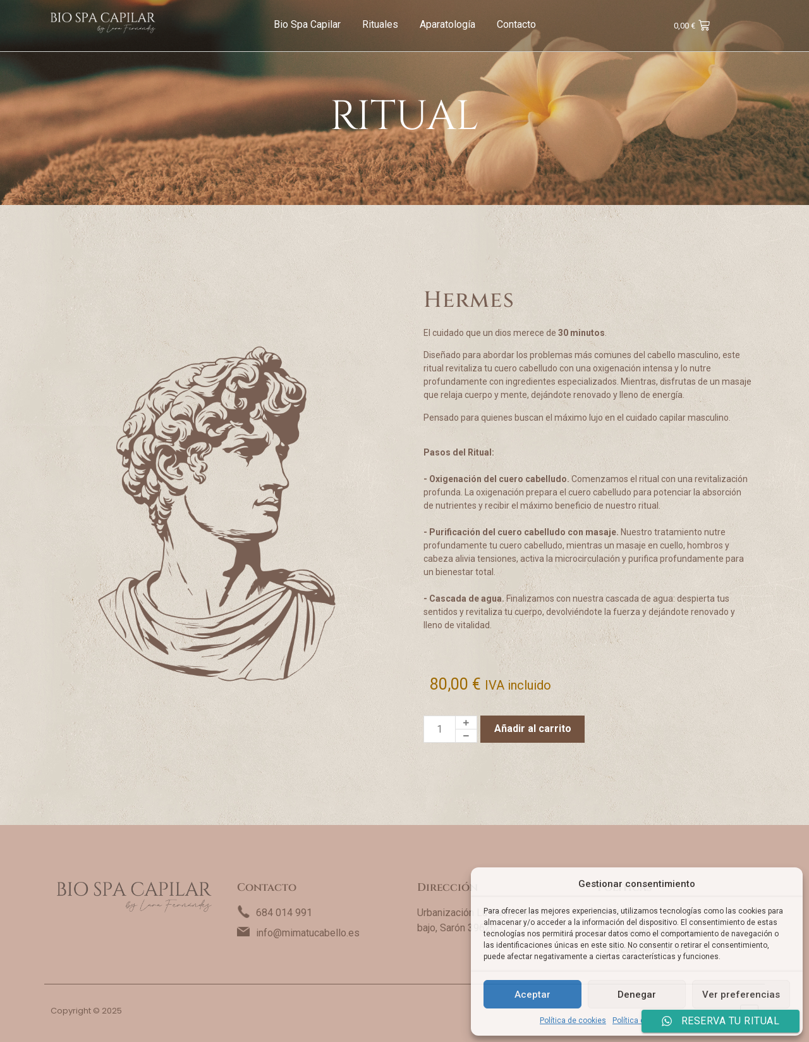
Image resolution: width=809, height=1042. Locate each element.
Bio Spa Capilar (307, 24)
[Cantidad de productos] (439, 729)
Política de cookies (573, 1020)
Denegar (636, 994)
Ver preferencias (741, 994)
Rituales (380, 24)
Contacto (516, 24)
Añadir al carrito (532, 729)
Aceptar (532, 994)
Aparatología (447, 24)
